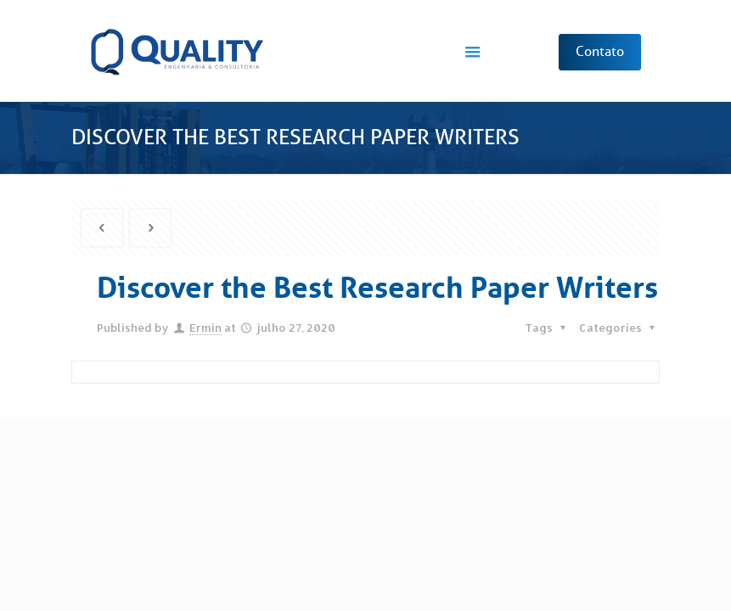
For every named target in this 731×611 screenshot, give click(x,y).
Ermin (205, 327)
